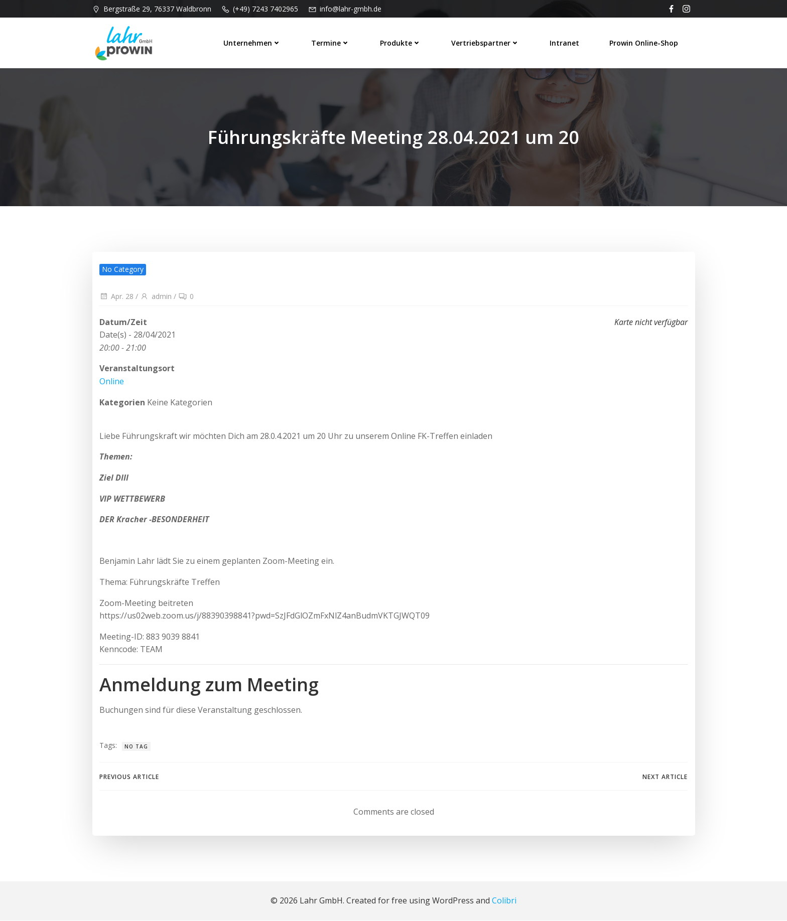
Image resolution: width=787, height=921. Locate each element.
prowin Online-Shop (644, 42)
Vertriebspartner (486, 42)
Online (111, 381)
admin (156, 296)
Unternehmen (253, 42)
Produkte (401, 42)
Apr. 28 (116, 296)
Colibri (504, 900)
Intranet (565, 42)
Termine (331, 42)
